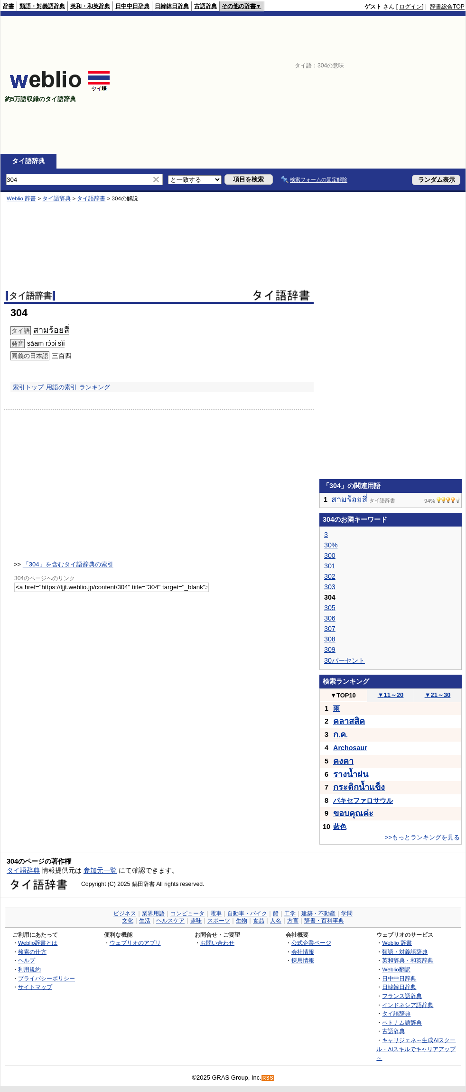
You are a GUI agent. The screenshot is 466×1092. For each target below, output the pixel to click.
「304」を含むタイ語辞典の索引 (68, 564)
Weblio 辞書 (21, 198)
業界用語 (153, 913)
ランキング (94, 387)
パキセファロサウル (363, 800)
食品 (258, 920)
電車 (216, 913)
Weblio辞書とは (37, 943)
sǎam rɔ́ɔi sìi (46, 343)
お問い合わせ (217, 943)
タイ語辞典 (28, 161)
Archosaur (350, 748)
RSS (268, 1078)
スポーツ (218, 920)
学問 (347, 913)
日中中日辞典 (132, 6)
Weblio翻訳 (396, 969)
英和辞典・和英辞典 (407, 960)
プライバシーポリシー (46, 978)
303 (330, 587)
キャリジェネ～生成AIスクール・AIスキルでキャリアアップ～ (416, 1049)
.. (340, 735)
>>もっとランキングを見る (422, 837)
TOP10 (343, 695)
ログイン (410, 6)
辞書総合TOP (447, 6)
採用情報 (302, 960)
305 (330, 608)
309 (330, 649)
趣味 (196, 920)
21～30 (438, 694)
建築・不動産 (318, 913)
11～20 (391, 694)
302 (330, 576)
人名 (275, 920)
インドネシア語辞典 (407, 1005)
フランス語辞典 (402, 996)
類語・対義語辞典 (42, 6)
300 (330, 555)
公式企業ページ (311, 943)
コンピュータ (187, 913)
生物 (241, 920)
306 (330, 618)
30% (331, 545)
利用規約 (29, 969)
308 (330, 639)
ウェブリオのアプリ (135, 943)
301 (330, 566)
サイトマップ (35, 987)
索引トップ (28, 387)
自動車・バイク (247, 913)
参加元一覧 (100, 870)
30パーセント (344, 660)
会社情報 (302, 952)
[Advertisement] (335, 85)
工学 (290, 913)
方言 (292, 920)
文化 (127, 920)
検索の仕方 (32, 952)
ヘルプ (26, 960)
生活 (144, 920)
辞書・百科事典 (324, 920)
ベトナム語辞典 (402, 1022)
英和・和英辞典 (90, 6)
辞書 (8, 6)
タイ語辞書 (91, 198)
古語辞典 (205, 6)
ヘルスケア (170, 920)
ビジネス (124, 913)
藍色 (339, 826)
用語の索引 (61, 387)
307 (330, 628)
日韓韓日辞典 (172, 6)
